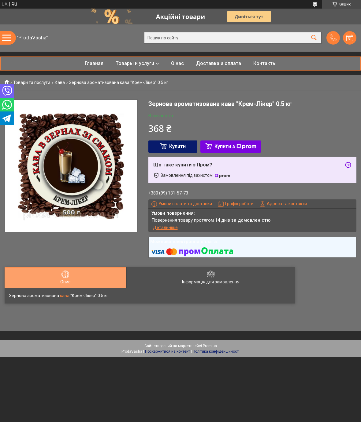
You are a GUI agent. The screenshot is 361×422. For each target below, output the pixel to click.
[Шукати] (314, 38)
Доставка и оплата (218, 63)
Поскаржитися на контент (167, 351)
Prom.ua (210, 346)
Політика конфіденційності (216, 351)
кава (64, 295)
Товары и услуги (135, 63)
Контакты (265, 63)
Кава (60, 82)
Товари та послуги (31, 82)
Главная (94, 63)
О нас (177, 63)
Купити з (235, 146)
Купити (177, 146)
